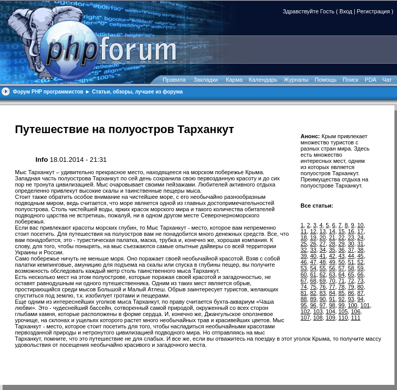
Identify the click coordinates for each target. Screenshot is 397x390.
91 (332, 299)
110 (343, 317)
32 (304, 250)
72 (351, 280)
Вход (345, 11)
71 (341, 280)
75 (313, 287)
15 (341, 231)
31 (360, 243)
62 (322, 274)
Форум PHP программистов (48, 92)
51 (351, 262)
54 (313, 268)
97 (322, 305)
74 (304, 287)
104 (330, 311)
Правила (174, 80)
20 (322, 237)
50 (341, 262)
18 (304, 237)
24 (360, 237)
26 (313, 243)
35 (332, 250)
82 (313, 293)
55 (322, 268)
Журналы (296, 80)
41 (322, 256)
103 (317, 311)
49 (332, 262)
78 (341, 287)
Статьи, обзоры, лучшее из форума (137, 92)
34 (322, 250)
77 (332, 287)
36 (341, 250)
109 (330, 317)
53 (304, 268)
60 (304, 274)
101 (365, 305)
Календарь (263, 80)
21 (332, 237)
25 (304, 243)
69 (322, 280)
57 (341, 268)
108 (317, 317)
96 (313, 305)
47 (313, 262)
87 (360, 293)
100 (352, 305)
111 (355, 317)
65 (351, 274)
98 (332, 305)
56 (332, 268)
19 (313, 237)
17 (360, 231)
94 (360, 299)
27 (322, 243)
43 (341, 256)
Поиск (350, 80)
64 (341, 274)
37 (351, 250)
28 (332, 243)
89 (313, 299)
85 (341, 293)
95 (304, 305)
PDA (370, 80)
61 (313, 274)
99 (341, 305)
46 (304, 262)
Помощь (326, 80)
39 (304, 256)
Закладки (205, 80)
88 (304, 299)
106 (355, 311)
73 (360, 280)
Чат (386, 80)
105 (343, 311)
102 (305, 311)
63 (332, 274)
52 (360, 262)
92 (341, 299)
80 (360, 287)
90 (322, 299)
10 (360, 225)
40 (313, 256)
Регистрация (373, 11)
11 (304, 231)
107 (305, 317)
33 (313, 250)
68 (313, 280)
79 (351, 287)
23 (351, 237)
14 (332, 231)
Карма (234, 80)
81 (304, 293)
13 (322, 231)
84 (332, 293)
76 (322, 287)
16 (351, 231)
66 (360, 274)
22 (341, 237)
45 (360, 256)
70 (332, 280)
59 (360, 268)
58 (351, 268)
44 (351, 256)
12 (313, 231)
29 (341, 243)
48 (322, 262)
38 (360, 250)
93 (351, 299)
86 (351, 293)
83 (322, 293)
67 (304, 280)
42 (332, 256)
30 (351, 243)
